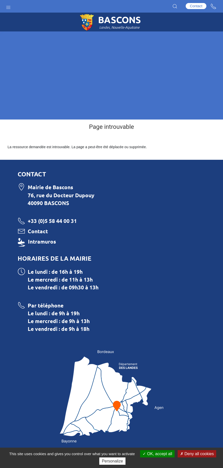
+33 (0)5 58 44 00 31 (52, 220)
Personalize (112, 461)
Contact (196, 6)
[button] (8, 6)
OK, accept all (157, 454)
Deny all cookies (197, 454)
